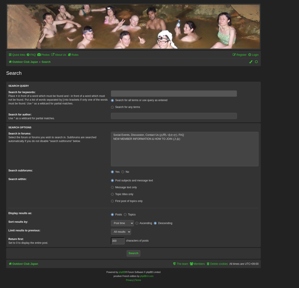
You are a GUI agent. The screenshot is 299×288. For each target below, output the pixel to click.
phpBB (122, 272)
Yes (115, 171)
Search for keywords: (22, 92)
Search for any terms (125, 107)
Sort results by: (18, 221)
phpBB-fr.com (147, 276)
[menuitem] (31, 55)
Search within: (17, 179)
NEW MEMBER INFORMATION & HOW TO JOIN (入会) (185, 139)
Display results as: (20, 213)
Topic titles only (122, 194)
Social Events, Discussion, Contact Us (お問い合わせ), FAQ (185, 135)
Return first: (16, 239)
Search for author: (20, 114)
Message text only (124, 187)
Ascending (143, 223)
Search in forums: (19, 133)
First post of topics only (127, 201)
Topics (129, 214)
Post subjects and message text (132, 180)
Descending (163, 223)
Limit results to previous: (24, 230)
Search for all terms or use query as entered (139, 100)
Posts (116, 214)
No (125, 171)
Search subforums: (20, 170)
